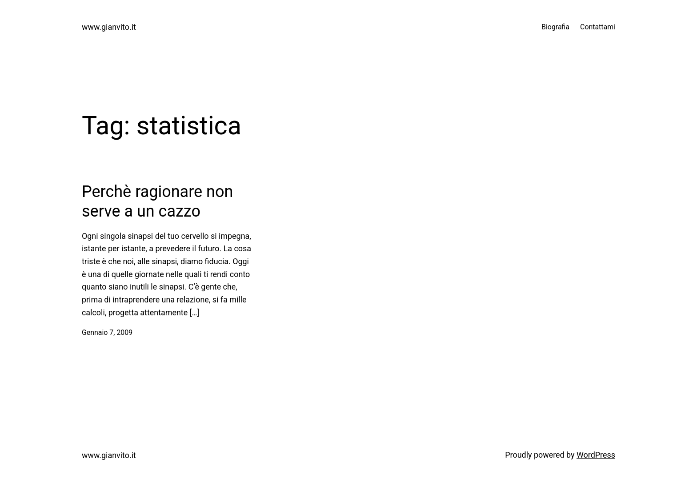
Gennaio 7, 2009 (107, 332)
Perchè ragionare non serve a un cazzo (157, 201)
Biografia (555, 27)
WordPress (596, 454)
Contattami (597, 27)
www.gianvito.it (109, 27)
